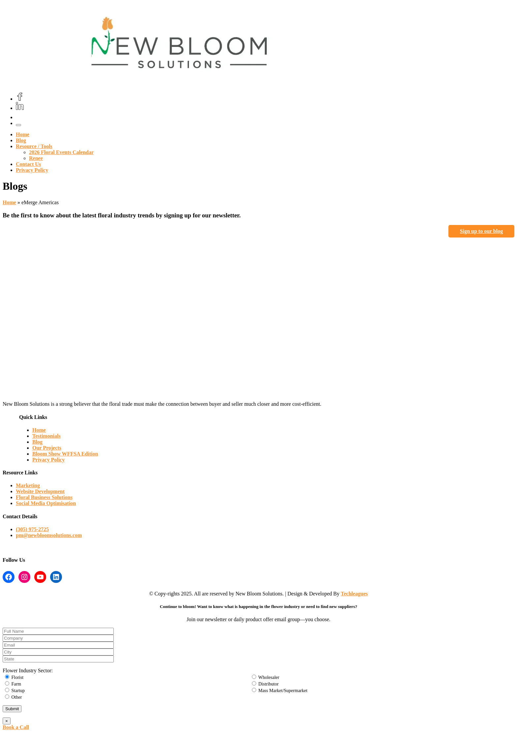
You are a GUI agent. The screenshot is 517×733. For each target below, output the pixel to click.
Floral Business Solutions (44, 497)
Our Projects (46, 448)
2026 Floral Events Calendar (61, 152)
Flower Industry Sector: (28, 670)
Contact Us (28, 164)
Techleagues (354, 593)
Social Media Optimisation (46, 503)
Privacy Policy (32, 170)
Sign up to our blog (481, 231)
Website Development (40, 491)
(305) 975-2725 (32, 529)
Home (22, 134)
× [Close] (6, 720)
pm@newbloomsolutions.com (49, 535)
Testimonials (46, 436)
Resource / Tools (34, 146)
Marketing (28, 485)
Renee (36, 158)
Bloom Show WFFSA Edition (65, 454)
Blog (21, 140)
